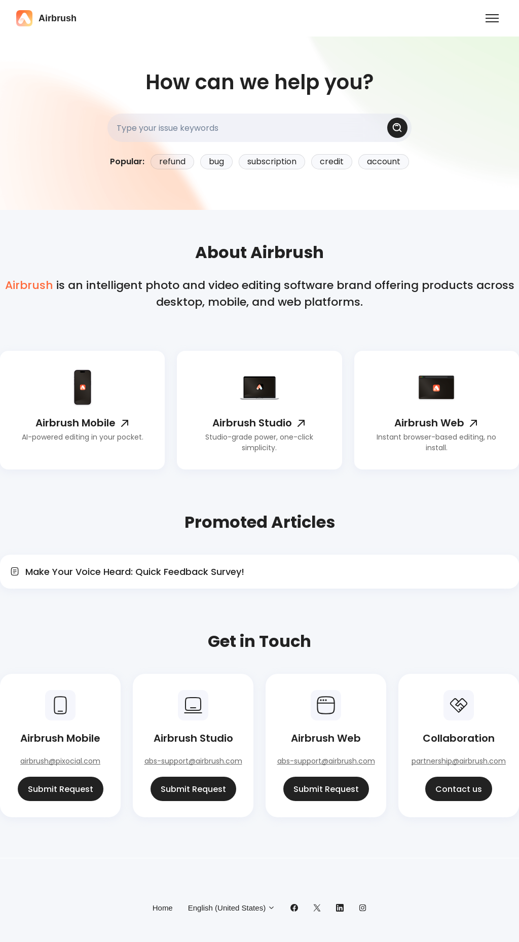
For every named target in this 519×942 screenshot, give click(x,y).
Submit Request (60, 789)
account (383, 161)
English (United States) (232, 907)
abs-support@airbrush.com (193, 761)
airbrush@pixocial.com (60, 761)
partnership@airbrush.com (459, 761)
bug (216, 161)
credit (332, 161)
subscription (271, 161)
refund (172, 161)
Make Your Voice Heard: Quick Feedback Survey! (134, 571)
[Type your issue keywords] (259, 128)
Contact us (458, 789)
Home (163, 907)
